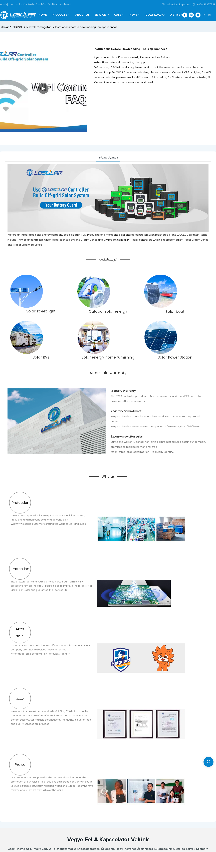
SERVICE (17, 27)
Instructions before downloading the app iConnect (87, 27)
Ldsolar (4, 27)
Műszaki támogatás (39, 27)
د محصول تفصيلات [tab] (108, 157)
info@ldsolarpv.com (176, 4)
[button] (181, 15)
